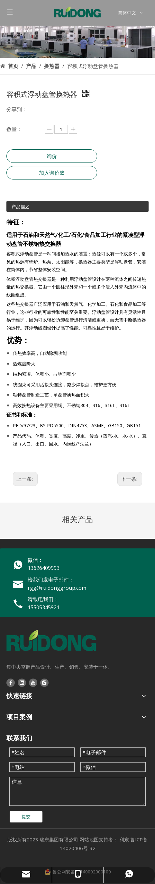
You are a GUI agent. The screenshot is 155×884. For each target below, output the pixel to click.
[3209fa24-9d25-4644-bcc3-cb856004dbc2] (77, 42)
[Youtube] (33, 682)
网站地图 (89, 839)
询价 (52, 156)
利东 (124, 839)
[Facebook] (10, 682)
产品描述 (21, 207)
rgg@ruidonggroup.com (57, 587)
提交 (26, 816)
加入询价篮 (52, 172)
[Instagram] (44, 682)
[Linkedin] (22, 682)
